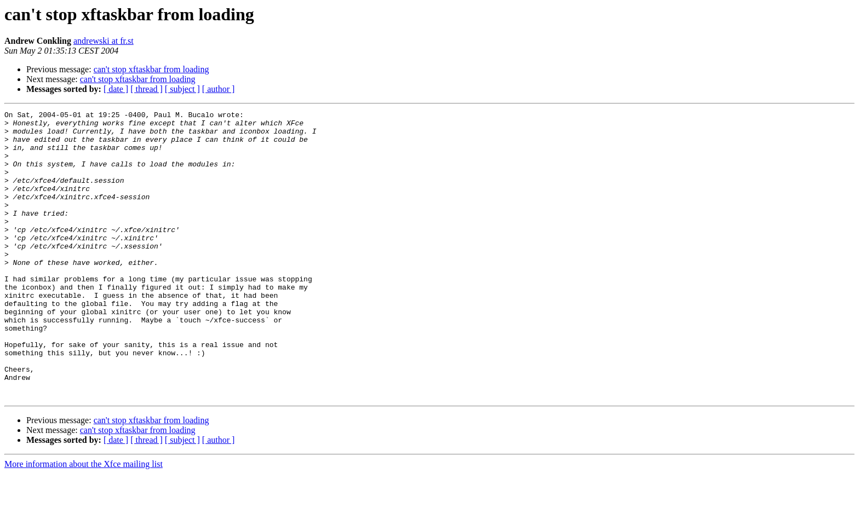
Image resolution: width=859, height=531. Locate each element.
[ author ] (218, 89)
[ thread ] (146, 89)
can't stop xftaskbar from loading (151, 69)
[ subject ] (182, 89)
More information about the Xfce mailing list (83, 521)
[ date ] (116, 89)
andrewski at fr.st (103, 40)
